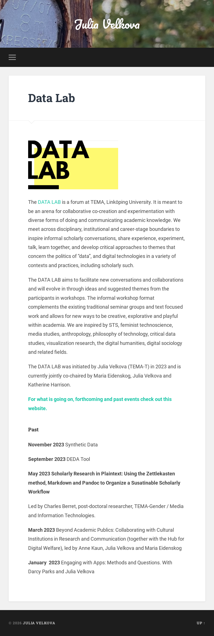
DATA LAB (49, 202)
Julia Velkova (107, 24)
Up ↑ (201, 623)
